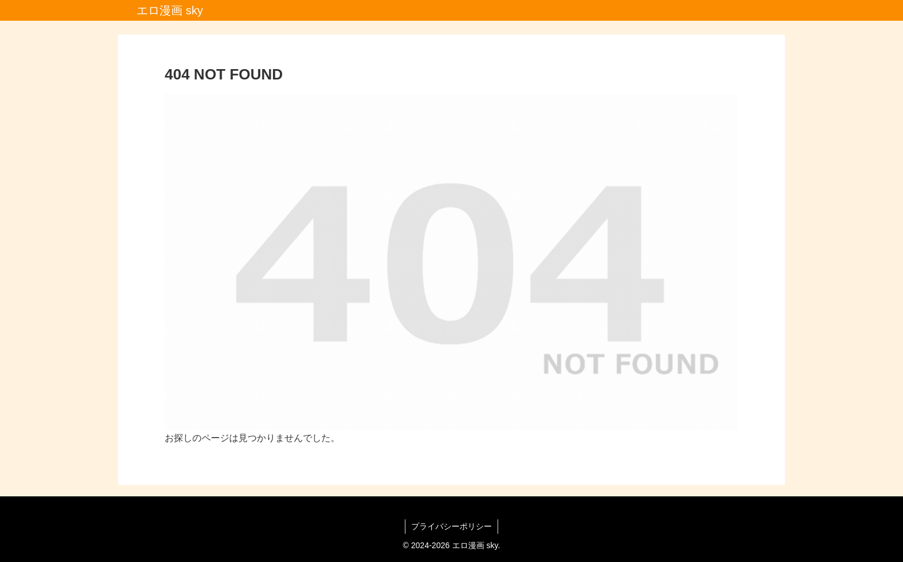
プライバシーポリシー (451, 526)
